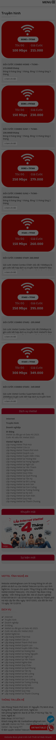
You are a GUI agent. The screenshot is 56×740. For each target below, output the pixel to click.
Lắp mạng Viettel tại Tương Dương (22, 490)
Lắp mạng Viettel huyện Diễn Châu (23, 455)
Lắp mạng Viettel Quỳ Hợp (19, 498)
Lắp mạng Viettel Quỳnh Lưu (20, 453)
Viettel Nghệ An (14, 441)
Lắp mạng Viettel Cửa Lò (18, 447)
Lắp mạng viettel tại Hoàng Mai (21, 458)
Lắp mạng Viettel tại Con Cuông (21, 487)
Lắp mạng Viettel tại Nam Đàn (20, 495)
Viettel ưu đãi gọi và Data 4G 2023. (22, 434)
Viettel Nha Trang (34, 724)
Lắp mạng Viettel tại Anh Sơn (20, 484)
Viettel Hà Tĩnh (17, 724)
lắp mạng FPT (15, 726)
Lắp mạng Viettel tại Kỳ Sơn (19, 492)
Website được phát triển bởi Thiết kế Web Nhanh (28, 737)
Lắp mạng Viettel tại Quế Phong (21, 475)
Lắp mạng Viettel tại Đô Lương (20, 481)
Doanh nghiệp (13, 427)
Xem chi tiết (10, 79)
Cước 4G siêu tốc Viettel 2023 (20, 437)
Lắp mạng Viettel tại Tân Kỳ (19, 478)
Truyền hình (12, 423)
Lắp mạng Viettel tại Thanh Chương (23, 501)
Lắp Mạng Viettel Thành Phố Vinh (22, 450)
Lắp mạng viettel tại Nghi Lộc (20, 464)
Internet (10, 418)
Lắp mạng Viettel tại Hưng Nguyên (22, 461)
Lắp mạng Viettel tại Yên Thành (21, 467)
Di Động (10, 431)
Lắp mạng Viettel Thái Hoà (19, 444)
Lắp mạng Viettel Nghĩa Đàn (19, 470)
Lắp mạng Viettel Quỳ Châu (19, 473)
